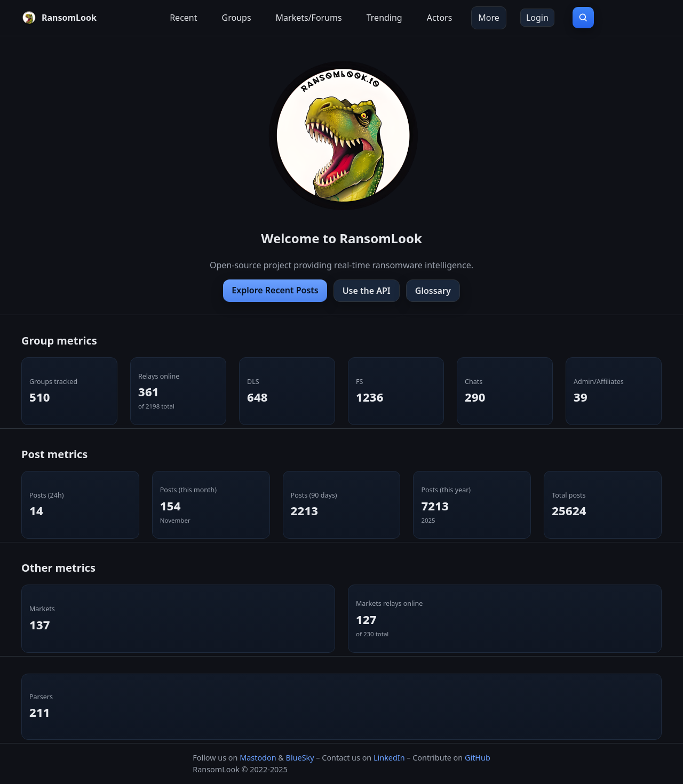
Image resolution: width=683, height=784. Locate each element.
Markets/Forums (309, 17)
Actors (439, 17)
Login (537, 17)
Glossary (433, 291)
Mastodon (258, 758)
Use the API (367, 291)
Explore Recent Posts (275, 290)
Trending (384, 17)
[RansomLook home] (59, 17)
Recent (183, 17)
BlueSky (300, 758)
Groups (236, 17)
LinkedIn (389, 758)
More (488, 17)
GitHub (477, 758)
